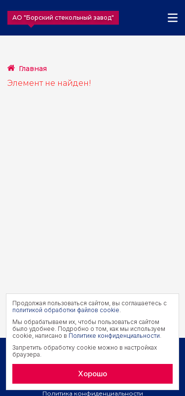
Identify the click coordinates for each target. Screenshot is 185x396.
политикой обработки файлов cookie (65, 310)
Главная (33, 68)
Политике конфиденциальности (114, 335)
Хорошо (92, 373)
